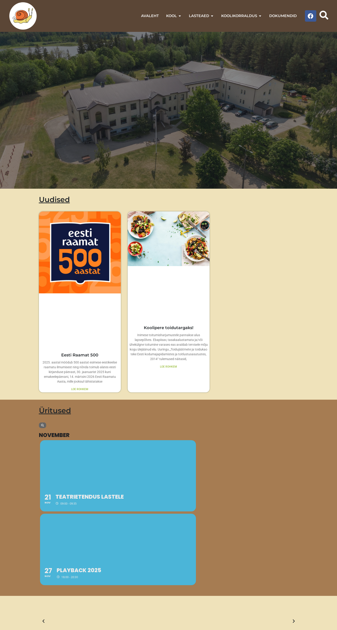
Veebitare (109, 625)
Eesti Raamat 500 (79, 355)
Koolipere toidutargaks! (168, 327)
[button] (43, 548)
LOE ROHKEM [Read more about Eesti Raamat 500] (79, 389)
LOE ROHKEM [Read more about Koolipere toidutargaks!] (168, 367)
